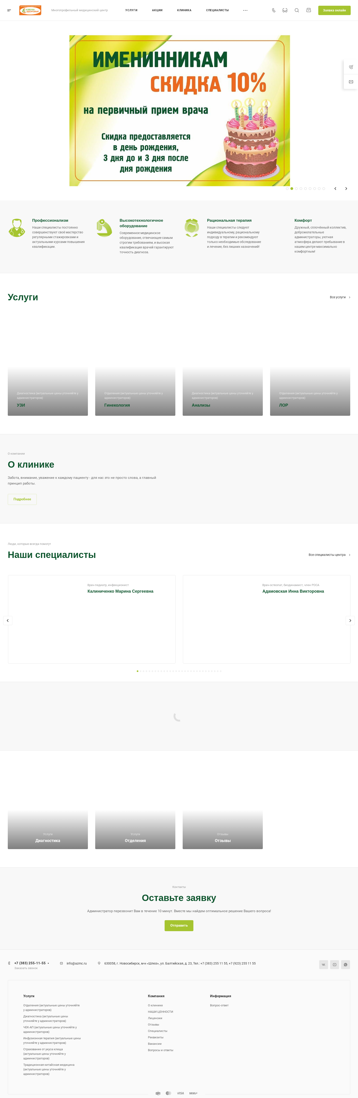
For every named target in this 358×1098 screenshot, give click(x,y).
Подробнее (22, 499)
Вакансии (155, 1043)
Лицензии (155, 1018)
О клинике (155, 1005)
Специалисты (157, 1031)
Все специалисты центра (329, 555)
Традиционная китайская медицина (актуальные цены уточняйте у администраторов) (48, 1069)
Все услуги (340, 297)
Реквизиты (155, 1037)
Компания (156, 996)
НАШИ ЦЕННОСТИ (160, 1011)
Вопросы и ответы (160, 1050)
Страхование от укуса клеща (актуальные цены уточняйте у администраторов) (44, 1053)
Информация (220, 996)
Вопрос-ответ (219, 1005)
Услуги (28, 996)
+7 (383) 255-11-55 (30, 963)
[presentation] (7, 620)
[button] (137, 671)
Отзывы (153, 1024)
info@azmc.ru (77, 963)
